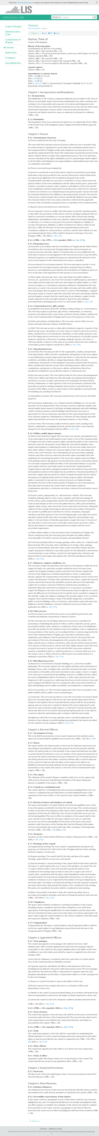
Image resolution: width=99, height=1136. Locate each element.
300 (35, 76)
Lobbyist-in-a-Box (55, 1129)
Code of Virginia (13, 26)
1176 (41, 83)
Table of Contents (34, 28)
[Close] (97, 2)
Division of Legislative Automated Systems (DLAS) (76, 1131)
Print (44, 33)
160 (35, 81)
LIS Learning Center (24, 2)
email (56, 33)
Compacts (10, 57)
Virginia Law (13, 17)
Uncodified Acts (13, 63)
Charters (56, 17)
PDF (50, 33)
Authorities (11, 52)
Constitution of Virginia (13, 41)
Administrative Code (12, 33)
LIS (20, 9)
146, (74, 344)
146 (36, 83)
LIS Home (43, 1129)
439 (35, 78)
